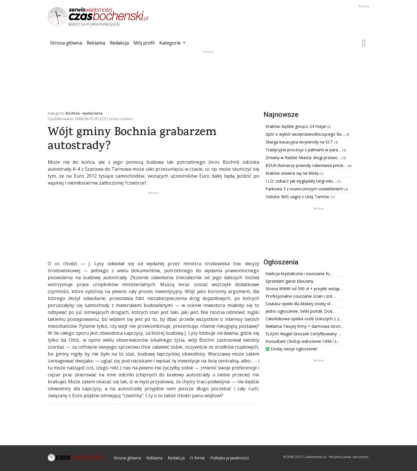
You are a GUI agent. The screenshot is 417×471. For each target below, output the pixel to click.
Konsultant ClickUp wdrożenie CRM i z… (303, 341)
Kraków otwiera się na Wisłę (293, 173)
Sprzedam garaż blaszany (289, 281)
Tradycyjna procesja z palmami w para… (304, 149)
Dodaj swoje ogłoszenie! (291, 349)
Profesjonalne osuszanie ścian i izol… (300, 296)
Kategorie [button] (170, 43)
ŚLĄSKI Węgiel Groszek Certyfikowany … (303, 333)
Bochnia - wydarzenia (84, 113)
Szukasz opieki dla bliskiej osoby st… (300, 303)
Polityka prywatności (229, 458)
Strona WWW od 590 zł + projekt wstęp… (304, 288)
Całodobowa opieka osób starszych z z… (304, 318)
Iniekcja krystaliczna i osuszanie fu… (299, 273)
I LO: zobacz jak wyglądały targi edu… (301, 181)
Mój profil (144, 43)
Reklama (96, 43)
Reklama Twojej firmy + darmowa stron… (305, 326)
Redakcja (119, 43)
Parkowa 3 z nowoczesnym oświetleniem (305, 189)
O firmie (197, 458)
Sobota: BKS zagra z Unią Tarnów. (298, 196)
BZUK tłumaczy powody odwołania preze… (307, 165)
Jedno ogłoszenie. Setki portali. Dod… (300, 311)
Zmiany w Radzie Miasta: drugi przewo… (304, 157)
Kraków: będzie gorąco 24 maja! (296, 126)
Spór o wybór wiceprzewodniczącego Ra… (306, 134)
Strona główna (67, 42)
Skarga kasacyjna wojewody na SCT (300, 142)
